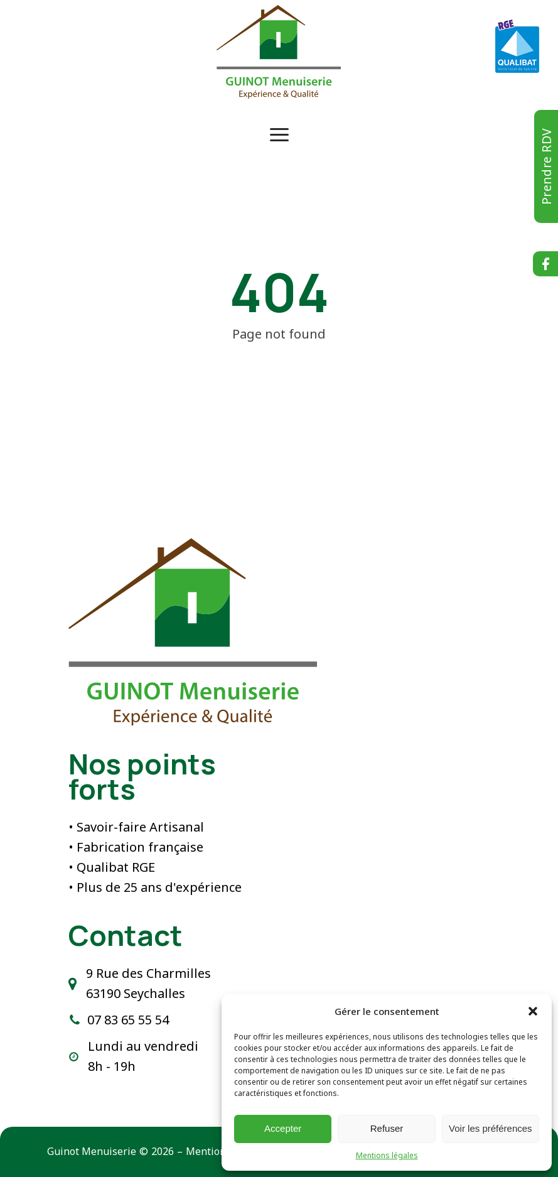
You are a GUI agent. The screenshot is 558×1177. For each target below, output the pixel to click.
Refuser (387, 1128)
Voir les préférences (490, 1128)
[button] (533, 1011)
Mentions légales (387, 1155)
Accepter (282, 1128)
